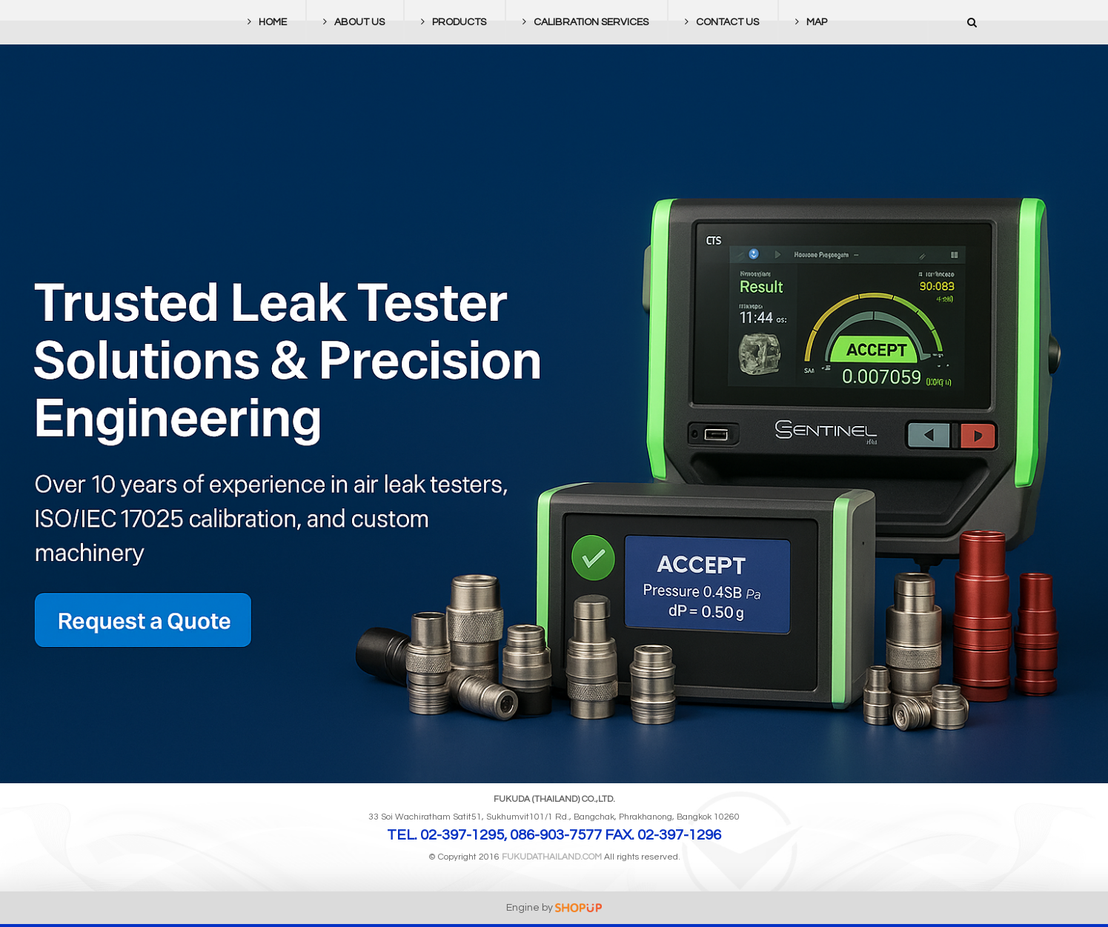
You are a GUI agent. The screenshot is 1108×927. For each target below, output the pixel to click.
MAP (807, 21)
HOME (263, 21)
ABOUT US (350, 21)
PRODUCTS (450, 21)
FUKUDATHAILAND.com (552, 857)
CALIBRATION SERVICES (581, 21)
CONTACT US (718, 21)
